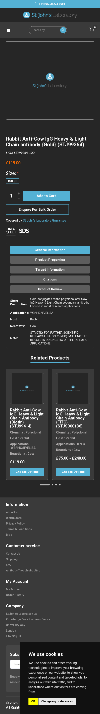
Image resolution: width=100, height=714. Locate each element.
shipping (12, 559)
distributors (14, 518)
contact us (13, 553)
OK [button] (33, 701)
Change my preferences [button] (57, 701)
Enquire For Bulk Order (37, 209)
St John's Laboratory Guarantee (44, 220)
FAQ (8, 564)
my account (13, 589)
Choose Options (27, 472)
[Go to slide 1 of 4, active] (45, 484)
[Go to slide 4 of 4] (60, 484)
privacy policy (15, 523)
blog (9, 534)
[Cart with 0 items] (92, 29)
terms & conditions (19, 529)
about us (12, 512)
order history (15, 595)
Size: (12, 173)
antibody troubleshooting (23, 570)
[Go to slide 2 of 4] (52, 484)
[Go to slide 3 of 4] (56, 484)
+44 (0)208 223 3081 (50, 3)
